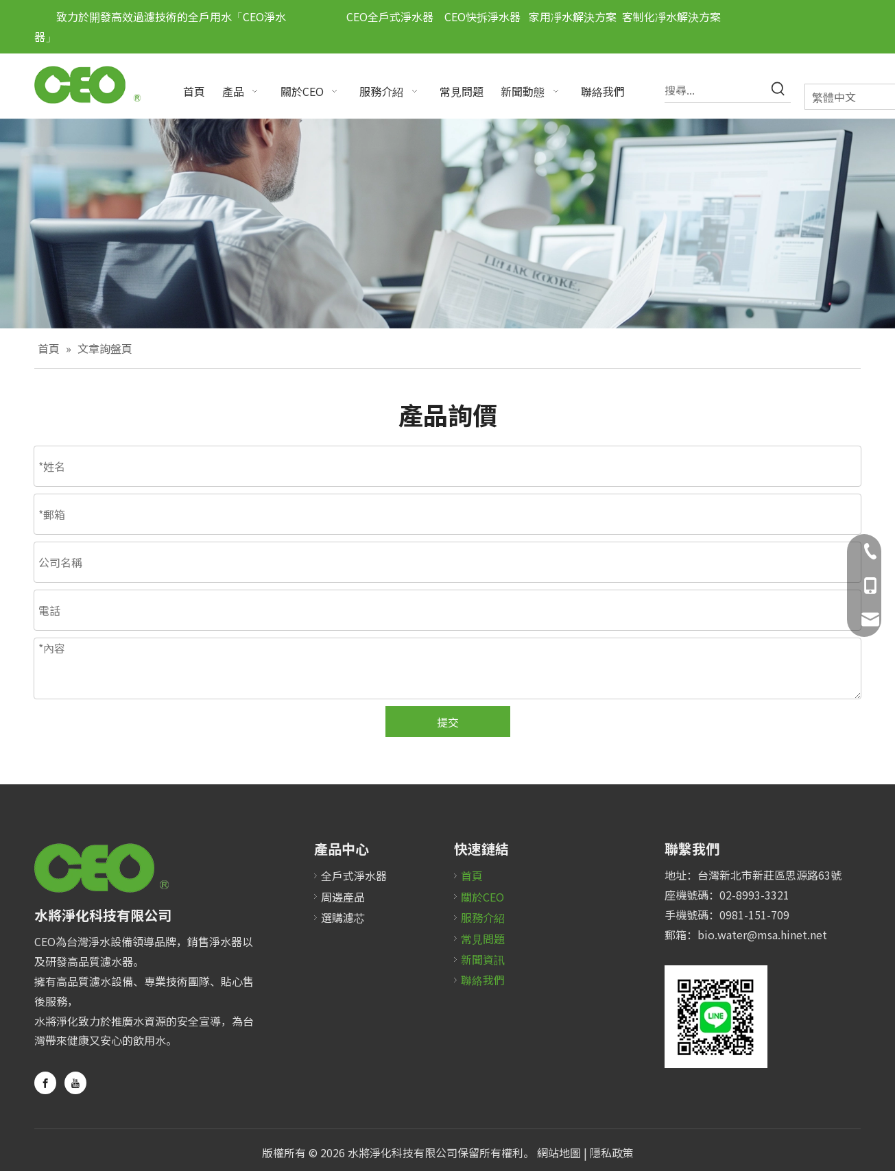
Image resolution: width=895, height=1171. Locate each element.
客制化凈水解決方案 (671, 16)
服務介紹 (483, 917)
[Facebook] (45, 1083)
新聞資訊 (483, 959)
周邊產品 (343, 897)
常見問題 (483, 938)
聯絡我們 (483, 979)
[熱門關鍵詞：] (778, 89)
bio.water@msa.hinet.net (762, 934)
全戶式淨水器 (354, 875)
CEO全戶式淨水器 (389, 16)
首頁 (472, 875)
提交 (448, 722)
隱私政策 (612, 1152)
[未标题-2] (716, 1016)
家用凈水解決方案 (573, 16)
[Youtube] (75, 1083)
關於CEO (482, 897)
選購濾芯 (343, 917)
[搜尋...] (715, 89)
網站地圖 (559, 1152)
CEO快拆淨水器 (477, 16)
